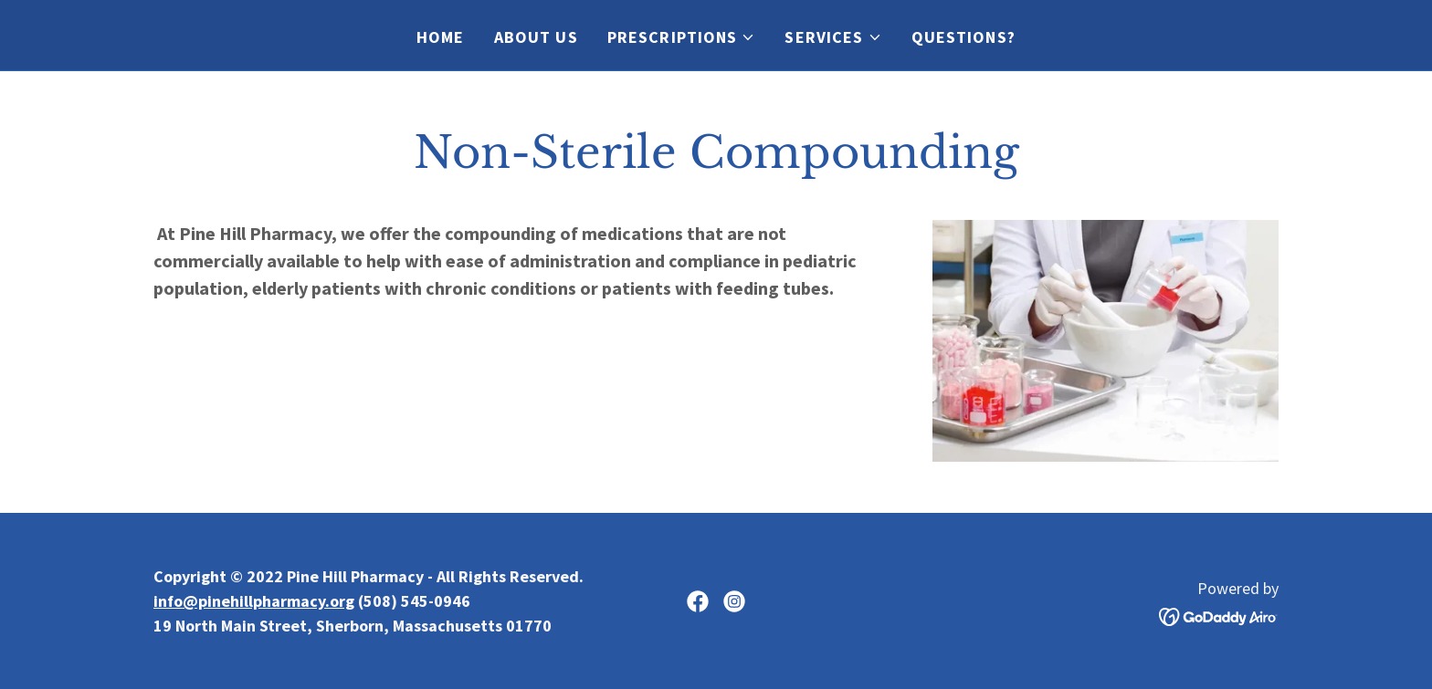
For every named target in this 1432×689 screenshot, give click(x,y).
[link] (697, 601)
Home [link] (440, 36)
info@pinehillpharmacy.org (253, 600)
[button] (681, 37)
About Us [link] (536, 36)
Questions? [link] (963, 36)
